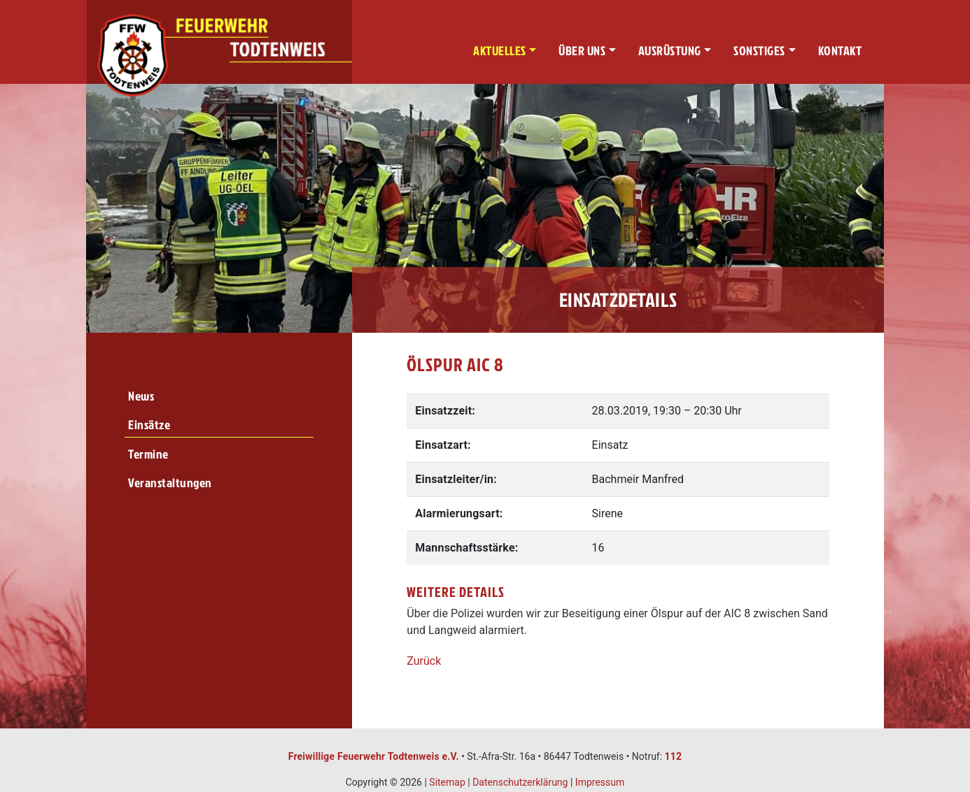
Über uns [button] (581, 50)
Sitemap (447, 782)
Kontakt (840, 50)
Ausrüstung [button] (669, 50)
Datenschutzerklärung (520, 782)
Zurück (424, 661)
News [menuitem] (141, 396)
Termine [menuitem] (148, 454)
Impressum (599, 782)
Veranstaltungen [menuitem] (170, 482)
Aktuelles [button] (499, 50)
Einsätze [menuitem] (149, 424)
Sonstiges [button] (759, 50)
